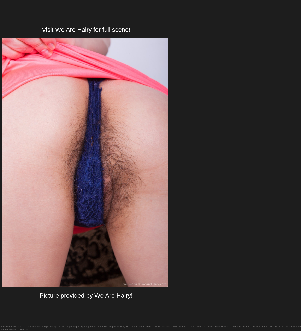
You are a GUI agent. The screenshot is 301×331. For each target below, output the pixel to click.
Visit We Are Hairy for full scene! (86, 29)
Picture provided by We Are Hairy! (86, 295)
